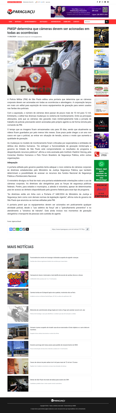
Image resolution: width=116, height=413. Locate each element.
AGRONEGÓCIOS (56, 21)
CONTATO (76, 21)
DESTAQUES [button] (43, 21)
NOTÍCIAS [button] (18, 21)
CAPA (10, 21)
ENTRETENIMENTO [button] (30, 21)
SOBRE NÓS (67, 21)
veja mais (48, 2)
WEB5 (74, 405)
